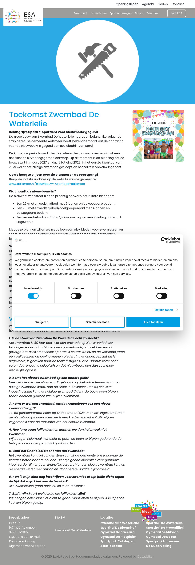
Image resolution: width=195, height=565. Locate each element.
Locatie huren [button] (98, 13)
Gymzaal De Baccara (117, 532)
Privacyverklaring (22, 541)
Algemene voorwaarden (27, 546)
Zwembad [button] (80, 13)
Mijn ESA (177, 13)
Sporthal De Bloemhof (118, 527)
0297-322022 (18, 532)
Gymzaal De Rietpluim (118, 537)
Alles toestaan (153, 322)
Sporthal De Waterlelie (164, 523)
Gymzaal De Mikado (162, 532)
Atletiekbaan (111, 546)
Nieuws (162, 4)
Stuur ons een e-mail (24, 537)
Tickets (139, 13)
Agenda (148, 4)
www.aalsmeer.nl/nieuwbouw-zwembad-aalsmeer (47, 184)
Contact (178, 4)
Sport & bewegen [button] (121, 13)
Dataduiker (145, 556)
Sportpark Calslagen (117, 541)
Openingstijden (127, 4)
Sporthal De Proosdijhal (165, 527)
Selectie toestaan (97, 322)
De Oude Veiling (159, 546)
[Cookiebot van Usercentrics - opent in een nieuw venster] (163, 240)
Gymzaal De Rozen (161, 537)
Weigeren (41, 322)
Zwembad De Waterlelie (119, 523)
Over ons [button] (152, 13)
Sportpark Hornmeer (162, 541)
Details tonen (164, 309)
